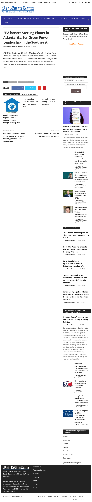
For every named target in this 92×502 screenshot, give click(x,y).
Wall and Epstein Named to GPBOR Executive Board (47, 134)
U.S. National (9, 18)
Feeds (54, 2)
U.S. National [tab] (68, 80)
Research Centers (39, 470)
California (66, 440)
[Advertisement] (63, 9)
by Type (63, 18)
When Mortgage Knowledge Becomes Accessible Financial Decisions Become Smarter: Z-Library (76, 295)
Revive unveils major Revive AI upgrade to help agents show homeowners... (75, 129)
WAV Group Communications (80, 166)
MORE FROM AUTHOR (28, 94)
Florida (65, 444)
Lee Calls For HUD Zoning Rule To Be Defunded (49, 101)
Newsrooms (37, 466)
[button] (87, 20)
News (83, 18)
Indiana (65, 447)
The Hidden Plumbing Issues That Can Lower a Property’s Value (76, 235)
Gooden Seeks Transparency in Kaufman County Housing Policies (76, 319)
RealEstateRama (69, 240)
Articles (6, 23)
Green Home (13, 82)
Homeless (27, 18)
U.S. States (24, 2)
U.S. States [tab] (80, 80)
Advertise (36, 477)
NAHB (78, 390)
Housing (19, 18)
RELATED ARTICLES (11, 94)
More (55, 18)
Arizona (65, 436)
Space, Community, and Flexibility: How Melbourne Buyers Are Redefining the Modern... (75, 279)
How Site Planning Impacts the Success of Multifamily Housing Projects (75, 249)
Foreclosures (45, 18)
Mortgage (36, 18)
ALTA (77, 425)
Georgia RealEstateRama (14, 46)
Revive (66, 134)
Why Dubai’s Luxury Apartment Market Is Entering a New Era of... (73, 263)
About (40, 2)
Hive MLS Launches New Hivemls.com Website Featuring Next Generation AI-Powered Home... (81, 177)
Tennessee (67, 458)
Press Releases (74, 18)
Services (32, 2)
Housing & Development (26, 82)
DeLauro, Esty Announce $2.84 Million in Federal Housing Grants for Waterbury (14, 137)
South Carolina (68, 454)
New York (66, 451)
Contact (47, 2)
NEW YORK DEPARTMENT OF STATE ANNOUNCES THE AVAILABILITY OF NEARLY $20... (82, 368)
